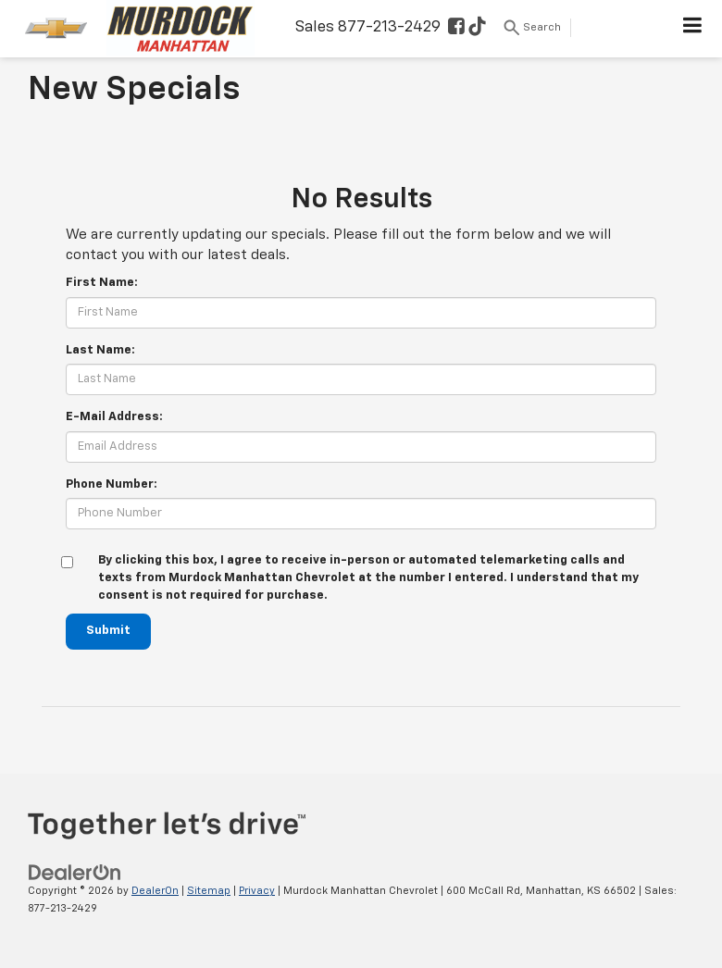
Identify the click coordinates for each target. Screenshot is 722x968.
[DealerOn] (75, 872)
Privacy (257, 891)
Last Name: (100, 350)
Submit (108, 631)
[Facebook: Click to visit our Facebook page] (456, 28)
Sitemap (208, 891)
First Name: (102, 283)
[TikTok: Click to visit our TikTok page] (477, 28)
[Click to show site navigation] (693, 28)
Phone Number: (111, 484)
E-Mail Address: (114, 417)
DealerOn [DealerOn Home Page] (155, 891)
